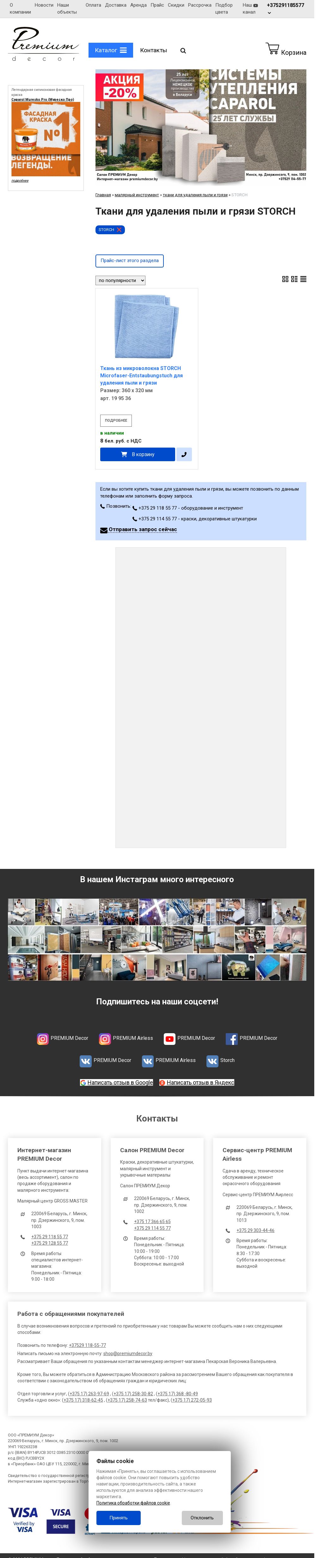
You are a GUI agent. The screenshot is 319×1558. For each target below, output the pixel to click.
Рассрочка (200, 5)
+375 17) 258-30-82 (133, 1393)
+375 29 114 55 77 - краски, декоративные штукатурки (194, 519)
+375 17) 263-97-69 (89, 1393)
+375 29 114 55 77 (152, 1228)
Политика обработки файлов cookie (133, 1502)
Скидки (176, 5)
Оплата (93, 5)
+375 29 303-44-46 (255, 1230)
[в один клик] (184, 454)
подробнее (116, 420)
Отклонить (202, 1518)
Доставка (115, 5)
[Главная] (43, 59)
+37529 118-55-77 (87, 1345)
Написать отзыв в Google (120, 1082)
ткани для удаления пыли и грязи (195, 194)
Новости (44, 5)
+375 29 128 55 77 (49, 1243)
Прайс (157, 5)
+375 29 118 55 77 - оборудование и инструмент (187, 508)
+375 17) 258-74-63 (127, 1400)
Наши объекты (67, 8)
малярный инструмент (137, 194)
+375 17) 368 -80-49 (177, 1393)
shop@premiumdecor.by (127, 1353)
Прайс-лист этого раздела (130, 260)
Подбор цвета (224, 8)
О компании (20, 8)
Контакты (153, 50)
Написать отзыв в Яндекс (200, 1082)
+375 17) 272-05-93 (192, 1400)
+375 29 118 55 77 (49, 1236)
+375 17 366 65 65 (152, 1221)
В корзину (143, 454)
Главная (103, 194)
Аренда (138, 5)
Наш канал (250, 8)
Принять (118, 1518)
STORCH (106, 229)
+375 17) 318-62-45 (83, 1400)
